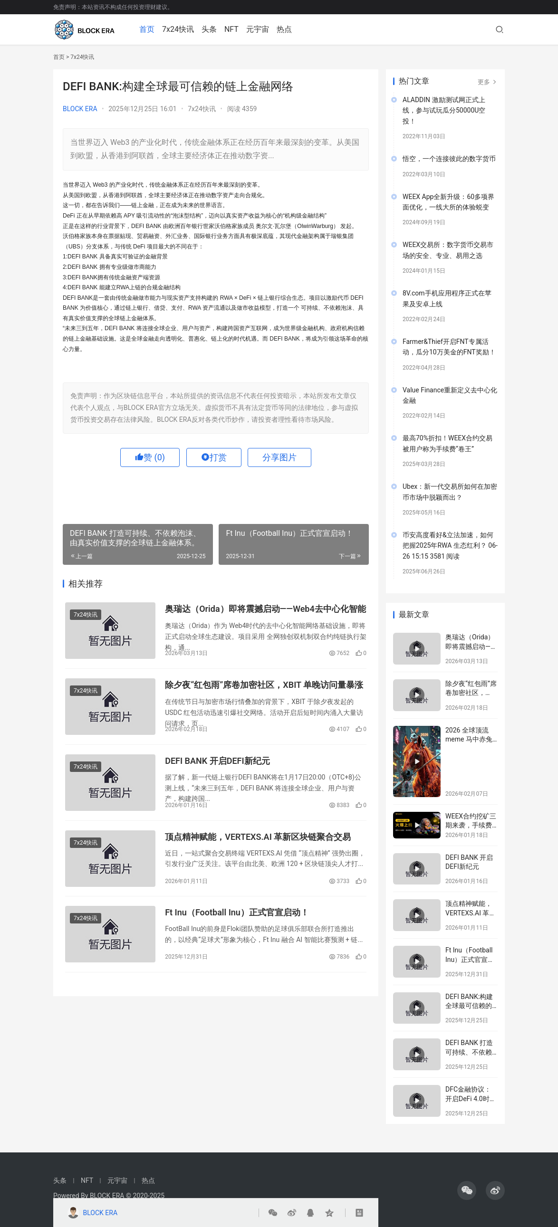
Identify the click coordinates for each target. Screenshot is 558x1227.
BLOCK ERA (80, 109)
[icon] (466, 1190)
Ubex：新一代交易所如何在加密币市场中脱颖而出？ (450, 492)
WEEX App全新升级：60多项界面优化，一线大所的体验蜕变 (448, 202)
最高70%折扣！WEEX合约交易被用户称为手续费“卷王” (447, 443)
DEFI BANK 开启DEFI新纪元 (217, 761)
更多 (488, 81)
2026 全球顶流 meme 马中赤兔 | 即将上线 (470, 739)
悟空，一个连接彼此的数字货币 (449, 158)
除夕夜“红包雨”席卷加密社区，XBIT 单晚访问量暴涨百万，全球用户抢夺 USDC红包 (264, 686)
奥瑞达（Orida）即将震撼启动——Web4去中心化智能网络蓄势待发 (265, 610)
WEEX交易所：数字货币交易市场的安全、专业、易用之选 (448, 250)
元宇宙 (258, 29)
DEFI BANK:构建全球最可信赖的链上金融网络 (469, 1006)
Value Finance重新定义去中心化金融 (450, 395)
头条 (210, 29)
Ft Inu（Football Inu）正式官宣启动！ (237, 913)
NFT (232, 29)
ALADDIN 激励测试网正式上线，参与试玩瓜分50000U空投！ (444, 110)
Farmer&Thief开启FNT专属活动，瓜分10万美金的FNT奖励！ (449, 347)
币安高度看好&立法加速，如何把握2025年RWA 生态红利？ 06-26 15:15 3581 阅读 (450, 545)
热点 (285, 29)
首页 (147, 29)
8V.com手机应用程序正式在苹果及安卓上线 (447, 298)
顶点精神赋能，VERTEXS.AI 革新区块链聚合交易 (258, 837)
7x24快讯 (179, 29)
